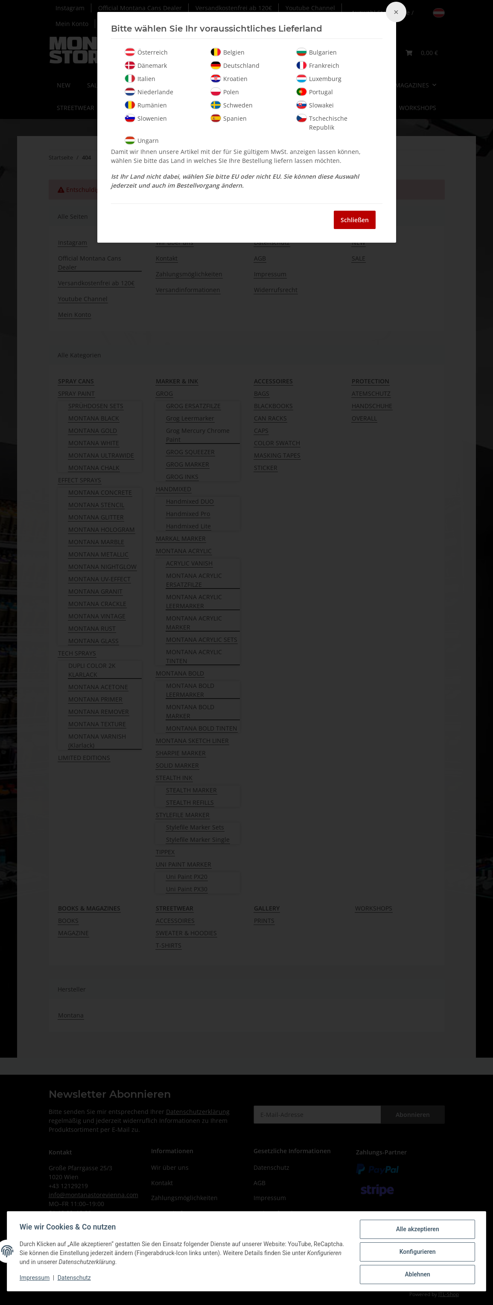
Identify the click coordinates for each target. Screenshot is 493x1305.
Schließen (355, 220)
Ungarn (142, 140)
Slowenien (146, 118)
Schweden (231, 105)
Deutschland (235, 65)
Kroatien (229, 78)
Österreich (146, 52)
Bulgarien (316, 52)
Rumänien (146, 105)
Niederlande (149, 91)
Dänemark (146, 65)
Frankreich (317, 65)
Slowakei (315, 105)
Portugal (314, 91)
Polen (224, 91)
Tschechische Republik (321, 122)
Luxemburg (318, 78)
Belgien (227, 52)
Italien (140, 78)
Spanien (228, 118)
